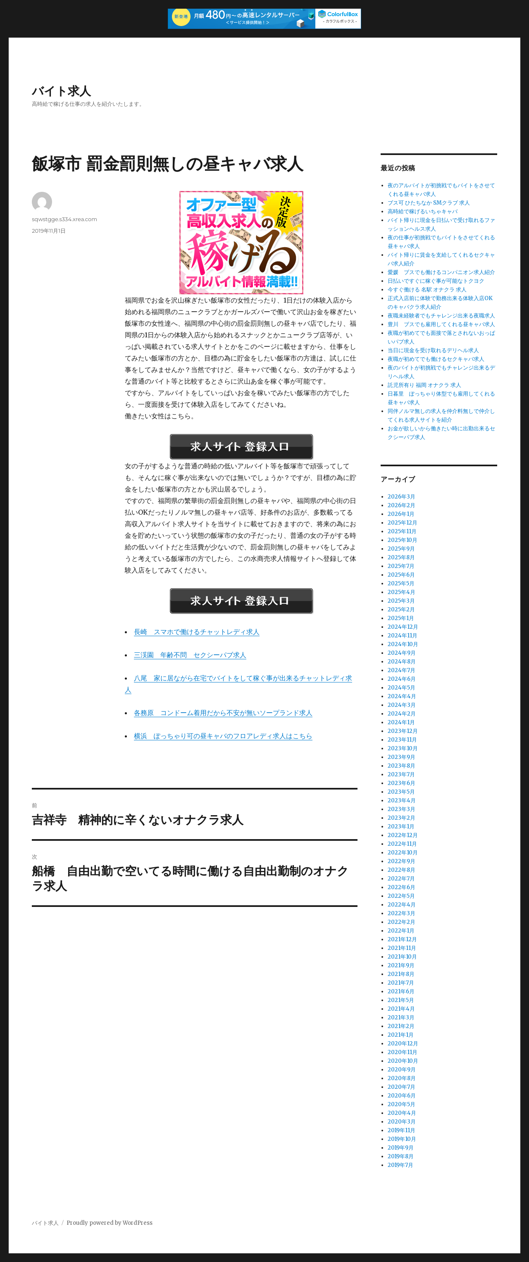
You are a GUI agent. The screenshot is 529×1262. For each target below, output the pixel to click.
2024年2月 (402, 713)
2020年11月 (402, 1052)
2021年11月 (402, 948)
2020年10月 (403, 1060)
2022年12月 (403, 835)
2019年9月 (401, 1147)
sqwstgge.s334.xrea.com (64, 219)
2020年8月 (402, 1078)
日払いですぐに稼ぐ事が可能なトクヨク (436, 280)
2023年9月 (401, 757)
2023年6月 (401, 783)
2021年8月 (401, 974)
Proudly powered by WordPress (110, 1222)
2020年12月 (403, 1043)
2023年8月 (401, 765)
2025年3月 (401, 600)
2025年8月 (401, 557)
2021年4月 (401, 1008)
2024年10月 (403, 644)
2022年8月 (401, 869)
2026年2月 (401, 505)
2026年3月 (401, 496)
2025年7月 (401, 566)
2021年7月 (401, 982)
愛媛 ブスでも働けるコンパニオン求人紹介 (441, 272)
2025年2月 (401, 609)
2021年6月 (401, 991)
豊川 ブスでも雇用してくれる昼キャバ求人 (441, 324)
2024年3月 (402, 705)
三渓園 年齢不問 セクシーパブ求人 (190, 655)
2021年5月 (401, 1000)
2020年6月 (402, 1095)
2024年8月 (402, 661)
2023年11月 (402, 739)
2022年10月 (403, 852)
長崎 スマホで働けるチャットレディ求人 (197, 631)
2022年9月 (401, 861)
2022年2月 (401, 922)
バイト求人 (61, 91)
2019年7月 (400, 1165)
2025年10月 (402, 540)
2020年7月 (401, 1086)
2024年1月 (401, 722)
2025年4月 (401, 592)
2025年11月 (402, 531)
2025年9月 (401, 548)
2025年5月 (401, 583)
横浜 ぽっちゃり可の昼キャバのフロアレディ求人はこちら (223, 736)
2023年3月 (401, 809)
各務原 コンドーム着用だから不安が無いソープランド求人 (223, 713)
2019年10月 (402, 1139)
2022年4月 (402, 904)
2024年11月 (402, 635)
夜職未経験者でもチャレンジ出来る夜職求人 (441, 315)
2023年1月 (401, 826)
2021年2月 (401, 1026)
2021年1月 (401, 1034)
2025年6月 (401, 574)
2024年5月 (401, 687)
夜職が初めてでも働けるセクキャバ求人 (436, 359)
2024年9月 (402, 652)
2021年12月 (402, 939)
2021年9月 (401, 965)
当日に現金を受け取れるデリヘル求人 (433, 350)
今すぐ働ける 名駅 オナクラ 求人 (427, 289)
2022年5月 (401, 895)
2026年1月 (401, 514)
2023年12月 (403, 731)
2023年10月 (403, 748)
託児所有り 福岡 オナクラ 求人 (424, 385)
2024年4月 (402, 696)
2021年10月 (402, 956)
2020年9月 (402, 1069)
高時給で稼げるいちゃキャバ (423, 211)
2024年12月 (403, 626)
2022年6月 (401, 887)
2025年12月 (402, 522)
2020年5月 (401, 1104)
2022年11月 (402, 843)
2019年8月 (401, 1156)
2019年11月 (401, 1130)
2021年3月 (401, 1017)
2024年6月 (402, 678)
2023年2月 (401, 817)
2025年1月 (401, 618)
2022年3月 (401, 913)
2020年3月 (402, 1121)
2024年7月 (401, 670)
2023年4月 (402, 800)
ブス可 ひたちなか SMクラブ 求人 (429, 202)
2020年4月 (402, 1112)
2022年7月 (401, 878)
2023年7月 (401, 774)
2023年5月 (401, 791)
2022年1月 (401, 930)
